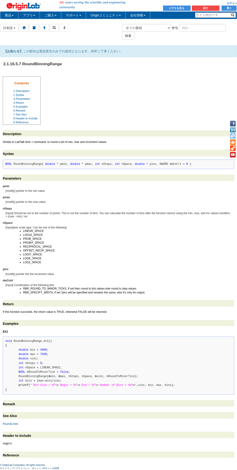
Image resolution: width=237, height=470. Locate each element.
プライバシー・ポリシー (28, 468)
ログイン (232, 3)
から (175, 28)
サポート (73, 15)
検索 (128, 36)
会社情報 (137, 15)
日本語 (9, 28)
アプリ (29, 15)
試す (205, 8)
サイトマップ (7, 468)
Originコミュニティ (106, 15)
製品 (9, 15)
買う (229, 8)
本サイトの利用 (51, 468)
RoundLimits (10, 424)
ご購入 (50, 15)
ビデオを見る (177, 8)
